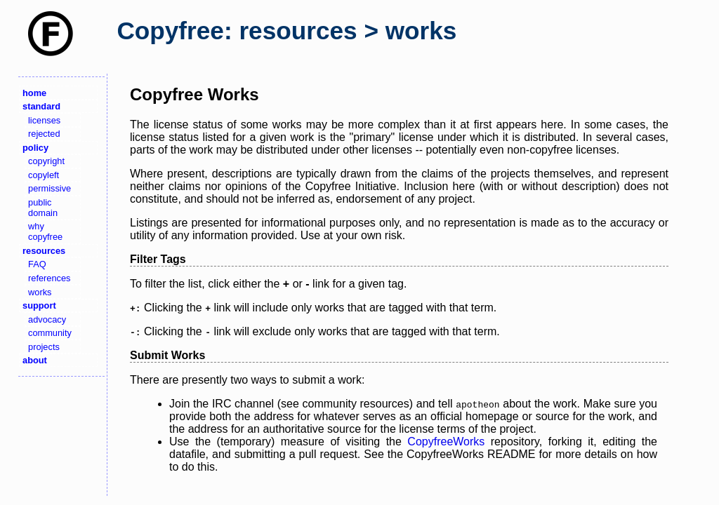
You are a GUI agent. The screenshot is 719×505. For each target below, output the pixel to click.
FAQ (37, 264)
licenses (44, 120)
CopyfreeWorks (445, 441)
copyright (46, 161)
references (49, 278)
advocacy (47, 319)
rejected (44, 133)
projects (44, 347)
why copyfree (45, 231)
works (39, 292)
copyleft (43, 175)
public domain (43, 207)
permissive (49, 188)
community (50, 333)
